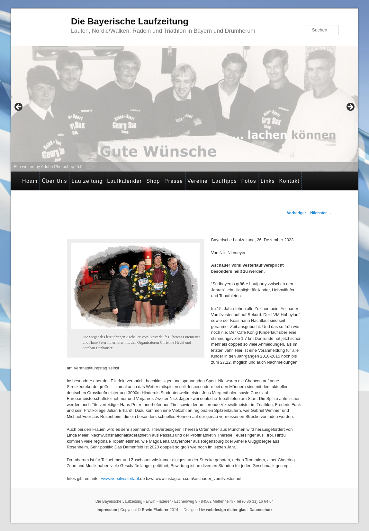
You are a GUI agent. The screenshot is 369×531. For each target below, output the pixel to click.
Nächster (321, 213)
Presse (174, 181)
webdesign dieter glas (226, 510)
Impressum (106, 510)
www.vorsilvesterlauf (120, 478)
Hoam (30, 181)
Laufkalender (124, 181)
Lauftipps (224, 181)
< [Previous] (19, 107)
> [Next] (350, 107)
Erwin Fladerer (155, 510)
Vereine (197, 181)
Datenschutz (260, 510)
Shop (153, 181)
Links (268, 181)
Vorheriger (294, 213)
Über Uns (54, 181)
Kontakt (289, 181)
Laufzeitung (87, 181)
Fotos (248, 181)
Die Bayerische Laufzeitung (130, 21)
